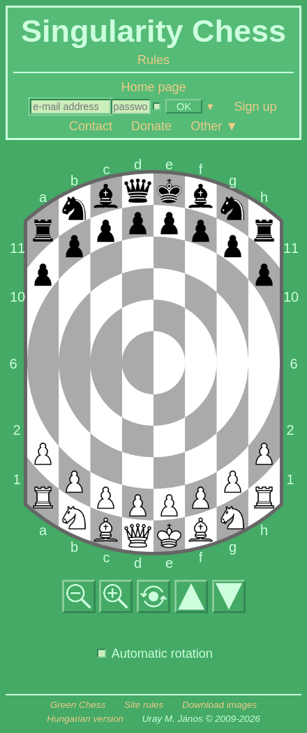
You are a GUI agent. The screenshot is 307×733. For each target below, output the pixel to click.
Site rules (143, 705)
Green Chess (78, 705)
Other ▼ (214, 125)
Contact (90, 125)
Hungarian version (85, 718)
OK (184, 106)
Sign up (255, 106)
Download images (219, 705)
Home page (153, 87)
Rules (153, 60)
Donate (151, 125)
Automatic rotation (155, 654)
